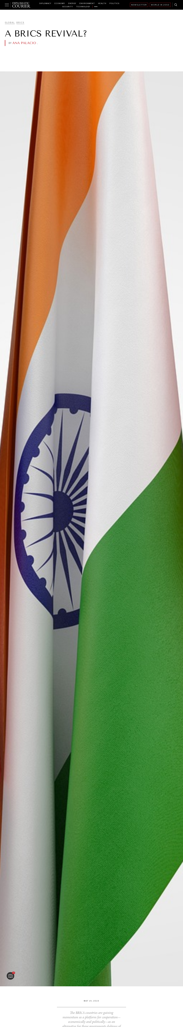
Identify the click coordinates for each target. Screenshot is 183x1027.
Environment (87, 3)
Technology (83, 6)
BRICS (20, 22)
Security (67, 6)
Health (102, 3)
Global (10, 22)
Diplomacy (45, 3)
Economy (60, 3)
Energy (72, 3)
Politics (114, 3)
